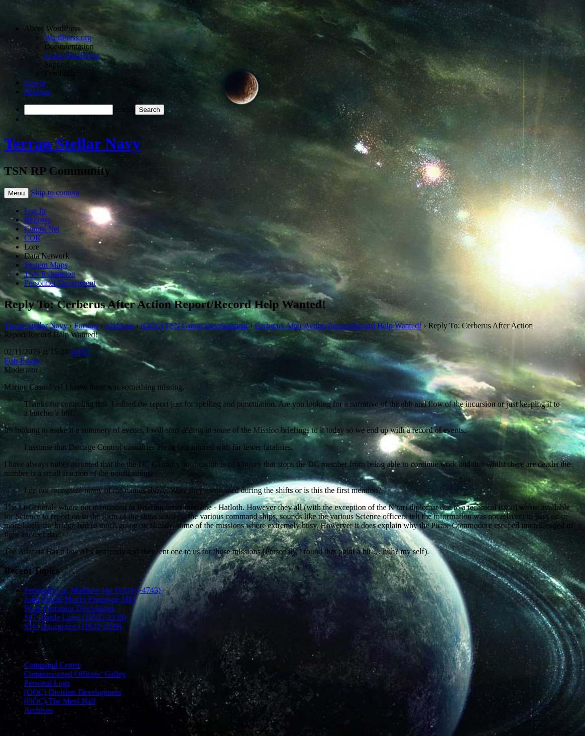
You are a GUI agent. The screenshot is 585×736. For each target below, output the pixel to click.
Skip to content (55, 192)
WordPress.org (67, 37)
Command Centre (52, 665)
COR (32, 237)
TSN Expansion (49, 274)
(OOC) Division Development (73, 692)
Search (124, 109)
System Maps (46, 265)
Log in (34, 82)
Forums (86, 325)
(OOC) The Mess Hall (59, 701)
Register (37, 91)
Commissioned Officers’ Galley (75, 674)
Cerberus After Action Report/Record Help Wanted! (338, 325)
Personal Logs (47, 683)
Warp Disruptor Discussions (69, 608)
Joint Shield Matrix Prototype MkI (79, 599)
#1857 (80, 351)
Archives (119, 325)
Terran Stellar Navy (72, 144)
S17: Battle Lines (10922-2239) (75, 617)
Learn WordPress (71, 55)
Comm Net (42, 228)
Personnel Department (60, 283)
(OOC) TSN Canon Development (194, 325)
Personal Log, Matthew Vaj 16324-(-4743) (92, 590)
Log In (35, 210)
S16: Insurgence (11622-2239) (73, 626)
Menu (16, 193)
